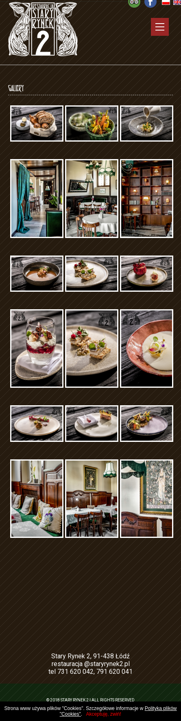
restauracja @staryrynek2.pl (91, 664)
